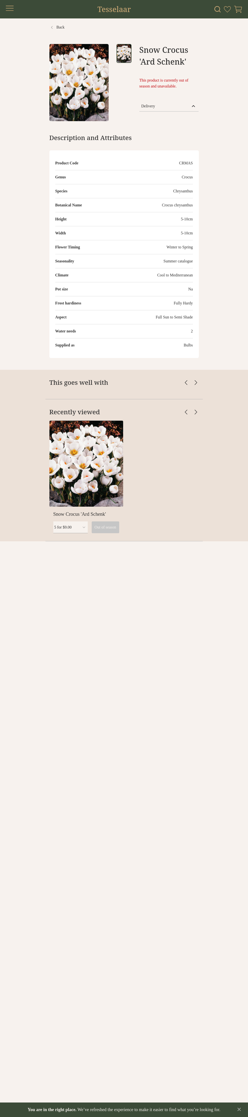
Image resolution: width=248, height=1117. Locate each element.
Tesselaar (114, 9)
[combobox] (70, 527)
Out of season (105, 527)
